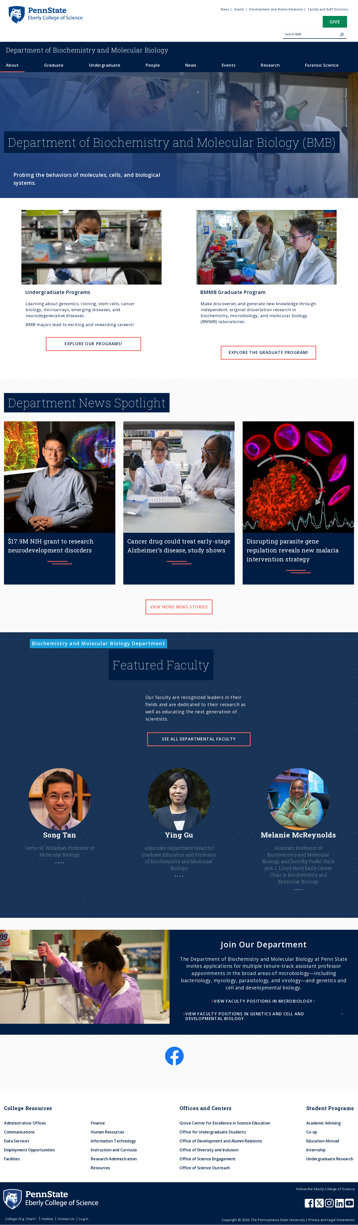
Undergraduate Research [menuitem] (329, 1159)
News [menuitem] (225, 9)
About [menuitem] (12, 65)
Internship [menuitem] (315, 1150)
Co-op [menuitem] (311, 1132)
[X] (179, 1068)
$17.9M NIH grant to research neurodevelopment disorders (50, 545)
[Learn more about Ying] (179, 832)
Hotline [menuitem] (47, 1219)
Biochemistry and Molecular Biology (87, 50)
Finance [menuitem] (98, 1123)
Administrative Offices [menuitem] (25, 1123)
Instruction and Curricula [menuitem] (113, 1150)
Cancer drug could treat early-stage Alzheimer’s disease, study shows (178, 545)
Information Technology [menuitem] (113, 1141)
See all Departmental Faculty (199, 739)
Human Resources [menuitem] (107, 1132)
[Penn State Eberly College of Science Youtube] (350, 1205)
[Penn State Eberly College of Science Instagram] (330, 1205)
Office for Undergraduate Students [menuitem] (212, 1132)
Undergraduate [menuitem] (105, 65)
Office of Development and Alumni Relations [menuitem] (220, 1141)
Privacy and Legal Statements (332, 1220)
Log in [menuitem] (84, 1219)
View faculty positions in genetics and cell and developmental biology (264, 1016)
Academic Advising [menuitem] (323, 1123)
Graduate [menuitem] (54, 65)
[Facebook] (174, 1049)
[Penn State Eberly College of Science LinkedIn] (340, 1205)
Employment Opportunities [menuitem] (29, 1150)
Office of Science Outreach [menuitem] (204, 1168)
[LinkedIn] (349, 1049)
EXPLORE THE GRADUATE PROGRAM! (268, 352)
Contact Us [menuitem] (66, 1219)
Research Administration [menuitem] (114, 1159)
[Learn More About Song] (59, 825)
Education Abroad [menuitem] (322, 1141)
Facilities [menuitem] (12, 1159)
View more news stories (179, 607)
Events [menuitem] (239, 9)
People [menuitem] (153, 65)
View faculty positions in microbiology (265, 1001)
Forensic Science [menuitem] (322, 65)
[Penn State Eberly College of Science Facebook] (310, 1205)
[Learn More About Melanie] (298, 839)
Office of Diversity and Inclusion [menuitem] (208, 1150)
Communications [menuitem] (19, 1132)
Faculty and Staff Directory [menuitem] (328, 9)
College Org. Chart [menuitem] (21, 1219)
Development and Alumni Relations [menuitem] (276, 9)
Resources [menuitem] (100, 1168)
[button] (335, 23)
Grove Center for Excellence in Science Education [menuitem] (224, 1123)
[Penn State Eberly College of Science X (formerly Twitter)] (320, 1205)
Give (335, 21)
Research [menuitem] (270, 65)
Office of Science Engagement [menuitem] (207, 1159)
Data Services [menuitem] (16, 1141)
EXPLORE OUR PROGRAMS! (93, 343)
